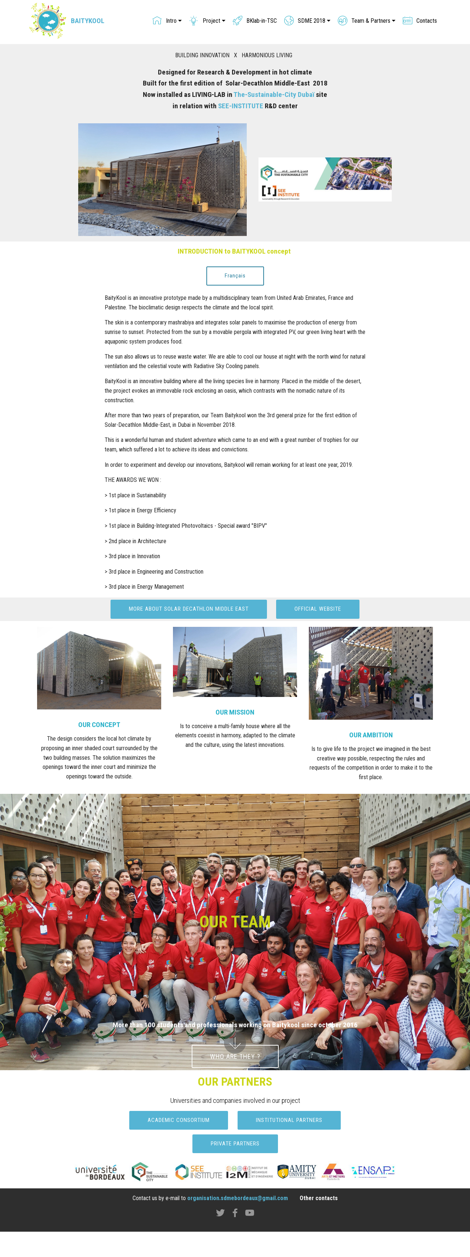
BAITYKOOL (90, 21)
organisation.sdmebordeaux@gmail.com (237, 1223)
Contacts (420, 21)
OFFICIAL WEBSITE (235, 633)
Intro (164, 21)
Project (204, 21)
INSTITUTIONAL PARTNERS (291, 1145)
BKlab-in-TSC (254, 21)
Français (235, 275)
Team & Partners (364, 21)
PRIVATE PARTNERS (235, 1168)
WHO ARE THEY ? (235, 1080)
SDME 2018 (304, 21)
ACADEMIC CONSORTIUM (175, 1145)
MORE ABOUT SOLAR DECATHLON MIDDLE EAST (235, 609)
